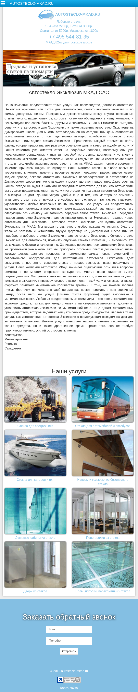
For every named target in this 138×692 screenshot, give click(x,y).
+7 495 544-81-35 (69, 36)
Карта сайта (69, 688)
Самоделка (13, 348)
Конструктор (13, 335)
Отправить (69, 651)
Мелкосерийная (16, 339)
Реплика (11, 344)
